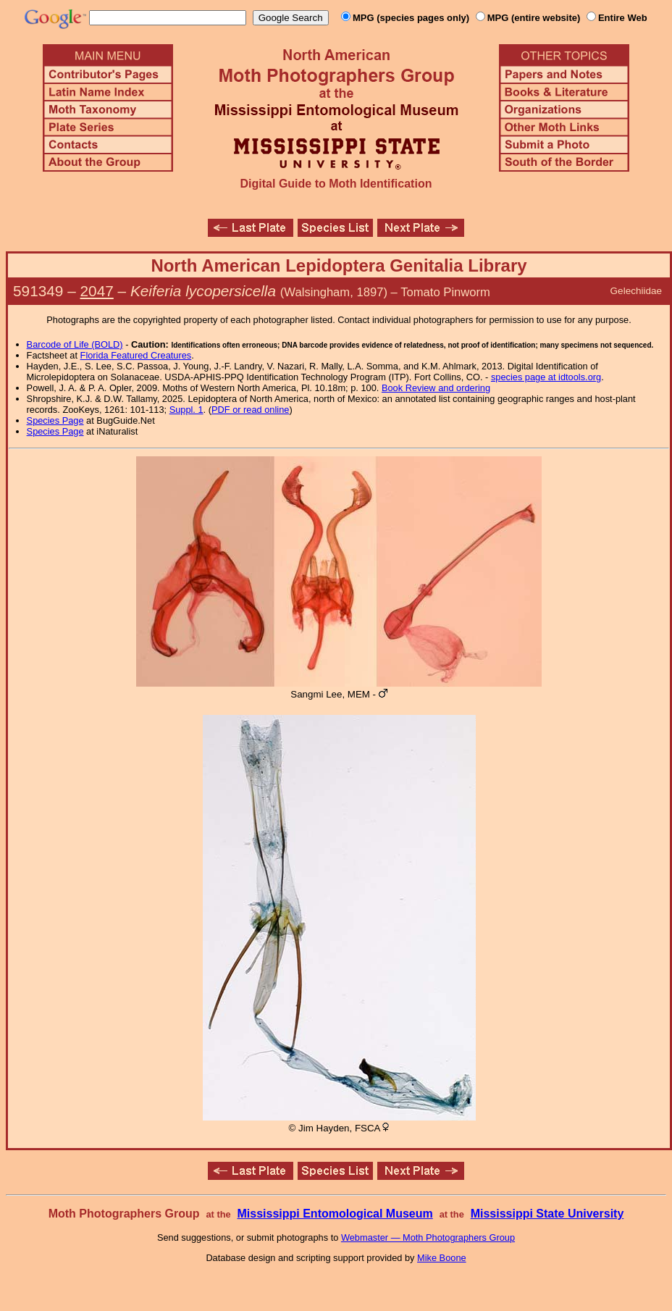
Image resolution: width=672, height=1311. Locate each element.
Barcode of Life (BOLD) (75, 344)
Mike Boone (441, 1257)
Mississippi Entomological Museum (334, 1213)
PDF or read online (250, 409)
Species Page (55, 420)
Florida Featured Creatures (136, 355)
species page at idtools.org (546, 377)
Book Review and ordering (436, 387)
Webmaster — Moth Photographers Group (428, 1237)
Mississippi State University (547, 1213)
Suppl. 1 (186, 409)
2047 (97, 290)
